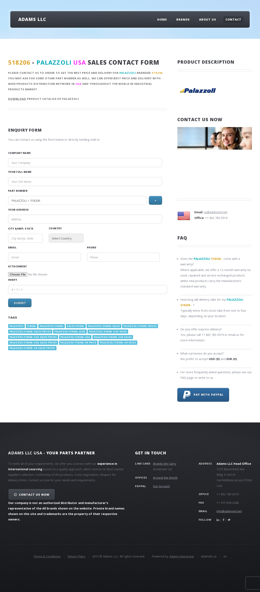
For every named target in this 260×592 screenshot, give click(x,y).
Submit (20, 303)
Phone (91, 247)
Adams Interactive (181, 556)
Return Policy (76, 556)
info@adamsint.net (229, 511)
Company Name (19, 153)
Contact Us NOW (34, 494)
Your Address (18, 209)
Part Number (17, 190)
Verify (12, 279)
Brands (183, 19)
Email (12, 247)
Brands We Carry (164, 463)
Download (17, 99)
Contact (233, 19)
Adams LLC (32, 19)
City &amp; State (21, 228)
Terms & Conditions (47, 556)
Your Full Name (20, 171)
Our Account (161, 486)
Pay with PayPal (203, 395)
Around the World (165, 478)
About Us (207, 19)
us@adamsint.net (215, 212)
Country (55, 228)
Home (162, 19)
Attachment (17, 266)
